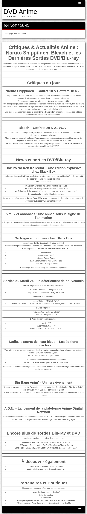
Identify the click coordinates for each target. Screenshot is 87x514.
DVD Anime (20, 11)
